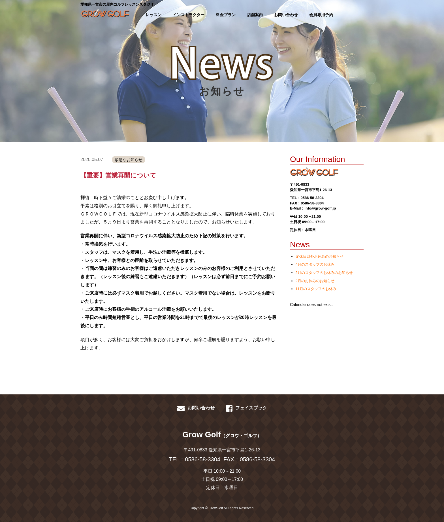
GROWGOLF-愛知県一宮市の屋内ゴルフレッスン (104, 14)
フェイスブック (246, 408)
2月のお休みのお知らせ (315, 281)
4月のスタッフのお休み (315, 264)
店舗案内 (255, 15)
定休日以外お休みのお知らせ (319, 256)
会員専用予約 (321, 15)
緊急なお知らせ (128, 159)
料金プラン (226, 15)
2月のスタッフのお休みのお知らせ (324, 272)
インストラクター (188, 15)
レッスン (153, 15)
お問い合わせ (286, 15)
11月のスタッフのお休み (316, 289)
